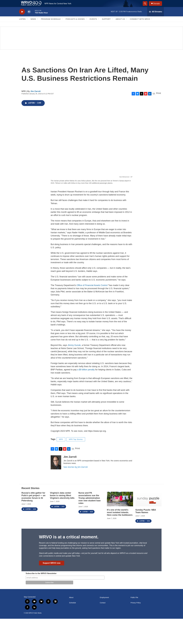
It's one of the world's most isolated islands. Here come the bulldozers (119, 517)
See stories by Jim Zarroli (75, 472)
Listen (22, 24)
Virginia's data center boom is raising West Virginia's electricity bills (62, 500)
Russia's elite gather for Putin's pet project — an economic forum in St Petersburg (33, 502)
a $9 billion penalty (86, 375)
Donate (158, 6)
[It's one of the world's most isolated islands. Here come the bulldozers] (120, 504)
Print (158, 98)
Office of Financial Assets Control (92, 290)
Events (93, 24)
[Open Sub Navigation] (27, 24)
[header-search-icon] (146, 6)
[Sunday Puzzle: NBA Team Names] (148, 504)
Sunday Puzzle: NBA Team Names (145, 516)
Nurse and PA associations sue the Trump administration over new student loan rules (89, 503)
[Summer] (91, 43)
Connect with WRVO (140, 24)
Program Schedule (51, 24)
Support (106, 24)
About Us (120, 24)
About (71, 603)
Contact (102, 608)
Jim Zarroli (35, 96)
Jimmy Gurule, (74, 350)
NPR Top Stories (76, 445)
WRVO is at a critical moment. (68, 542)
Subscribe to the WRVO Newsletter (41, 579)
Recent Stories (30, 493)
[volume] (29, 17)
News (33, 24)
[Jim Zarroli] (56, 468)
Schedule (72, 608)
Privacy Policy (136, 608)
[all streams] (155, 17)
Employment (104, 603)
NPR (61, 445)
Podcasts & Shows (75, 24)
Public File (134, 603)
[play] (22, 17)
